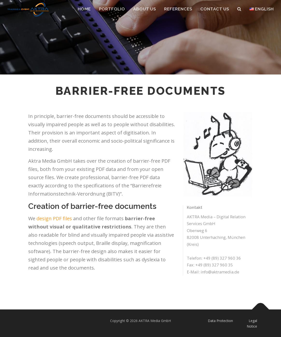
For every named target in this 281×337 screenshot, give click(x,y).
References (178, 9)
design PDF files (54, 218)
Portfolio (112, 9)
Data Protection (220, 320)
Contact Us (214, 9)
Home (84, 9)
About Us (144, 9)
